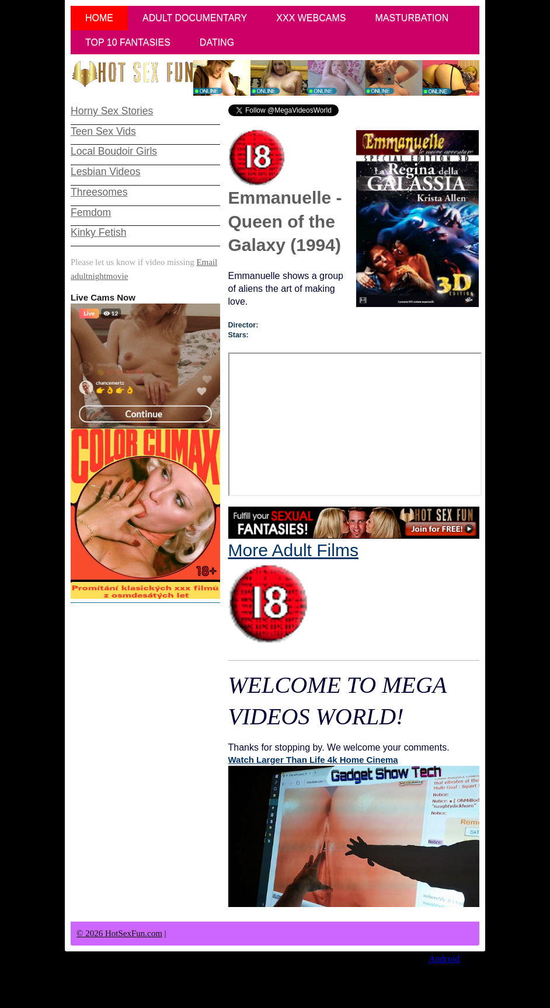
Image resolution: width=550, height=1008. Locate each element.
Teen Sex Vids (103, 131)
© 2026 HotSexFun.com (119, 933)
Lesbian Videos (106, 171)
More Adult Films (293, 592)
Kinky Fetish (98, 232)
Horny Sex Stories (112, 111)
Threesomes (99, 192)
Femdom (91, 212)
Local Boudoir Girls (114, 151)
